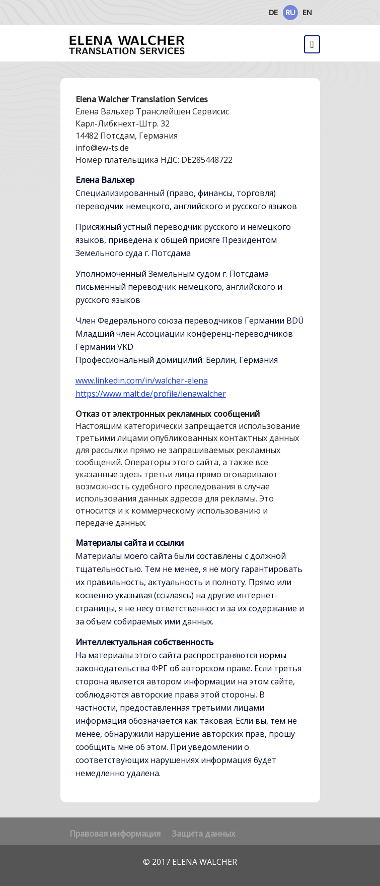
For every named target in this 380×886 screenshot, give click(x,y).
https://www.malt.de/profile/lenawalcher (150, 393)
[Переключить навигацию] (312, 44)
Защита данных (204, 833)
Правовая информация (115, 833)
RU (290, 12)
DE (273, 12)
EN (307, 12)
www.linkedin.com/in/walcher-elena (141, 380)
